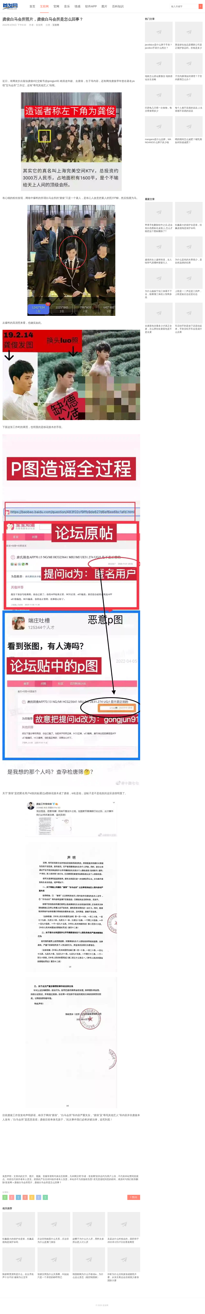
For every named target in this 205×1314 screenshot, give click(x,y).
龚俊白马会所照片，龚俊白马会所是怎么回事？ (38, 1182)
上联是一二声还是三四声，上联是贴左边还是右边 (189, 281)
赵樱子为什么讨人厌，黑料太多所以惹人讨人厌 (89, 1227)
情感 (77, 6)
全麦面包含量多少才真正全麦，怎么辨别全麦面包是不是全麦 (159, 318)
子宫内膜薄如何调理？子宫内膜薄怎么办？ (189, 67)
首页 (32, 6)
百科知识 (118, 6)
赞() (133, 1197)
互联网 (44, 6)
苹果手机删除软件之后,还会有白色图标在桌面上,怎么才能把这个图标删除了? (159, 217)
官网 (56, 6)
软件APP (91, 6)
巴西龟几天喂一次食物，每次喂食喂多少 (159, 98)
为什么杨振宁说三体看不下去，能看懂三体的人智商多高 (159, 283)
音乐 (67, 6)
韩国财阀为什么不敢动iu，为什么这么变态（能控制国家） (89, 1262)
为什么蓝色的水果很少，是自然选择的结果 (189, 250)
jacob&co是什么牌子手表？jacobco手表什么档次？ (159, 35)
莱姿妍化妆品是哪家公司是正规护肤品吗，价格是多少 (189, 35)
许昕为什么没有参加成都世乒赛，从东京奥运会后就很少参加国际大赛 (123, 1264)
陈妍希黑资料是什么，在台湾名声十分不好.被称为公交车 (18, 1262)
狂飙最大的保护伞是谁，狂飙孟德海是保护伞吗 (18, 1227)
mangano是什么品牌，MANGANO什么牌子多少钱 (159, 130)
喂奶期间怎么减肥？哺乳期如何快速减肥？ (189, 130)
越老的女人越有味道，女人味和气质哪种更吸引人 (159, 250)
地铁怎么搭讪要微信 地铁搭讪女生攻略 (159, 67)
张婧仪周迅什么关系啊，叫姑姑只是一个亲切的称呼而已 (53, 1262)
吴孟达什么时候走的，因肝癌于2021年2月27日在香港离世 (123, 1227)
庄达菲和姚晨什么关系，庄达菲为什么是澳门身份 (53, 1227)
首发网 (8, 1182)
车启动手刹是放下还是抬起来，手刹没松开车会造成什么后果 (189, 318)
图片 (104, 6)
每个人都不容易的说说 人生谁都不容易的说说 (189, 98)
